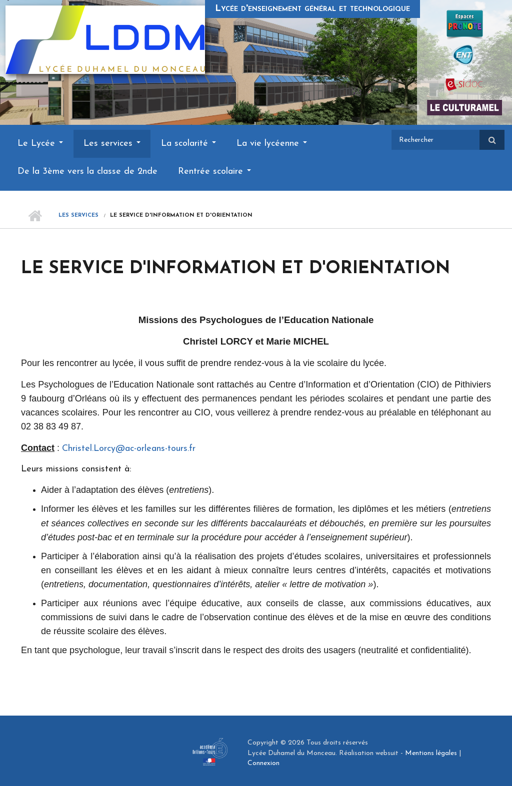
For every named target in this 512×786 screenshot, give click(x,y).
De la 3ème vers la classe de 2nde (88, 171)
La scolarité (188, 143)
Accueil (34, 215)
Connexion (264, 763)
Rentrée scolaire (214, 171)
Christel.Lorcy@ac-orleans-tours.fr (129, 448)
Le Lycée (40, 143)
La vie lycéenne (271, 143)
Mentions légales (431, 753)
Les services (112, 143)
